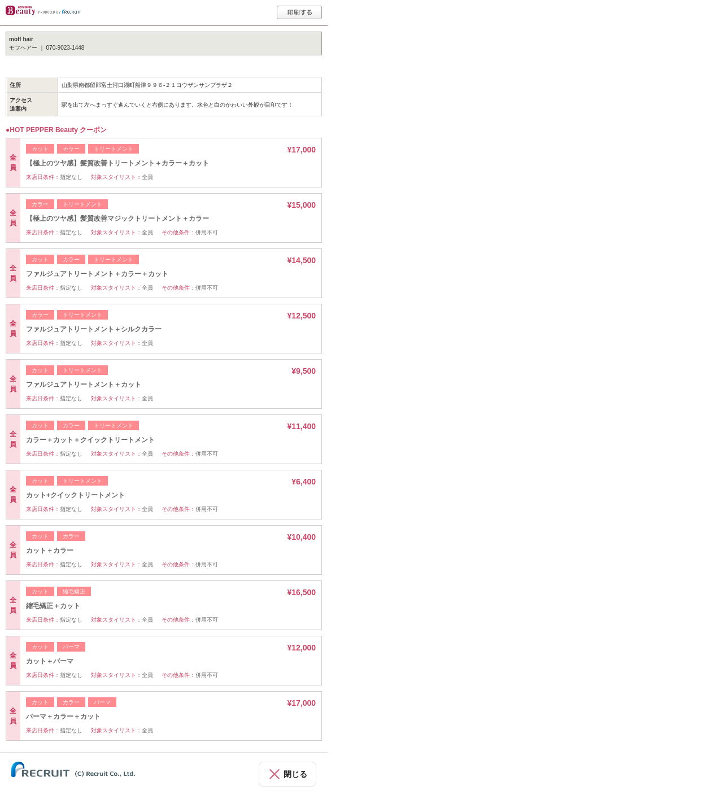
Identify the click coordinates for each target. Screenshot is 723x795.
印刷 (299, 12)
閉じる (295, 774)
